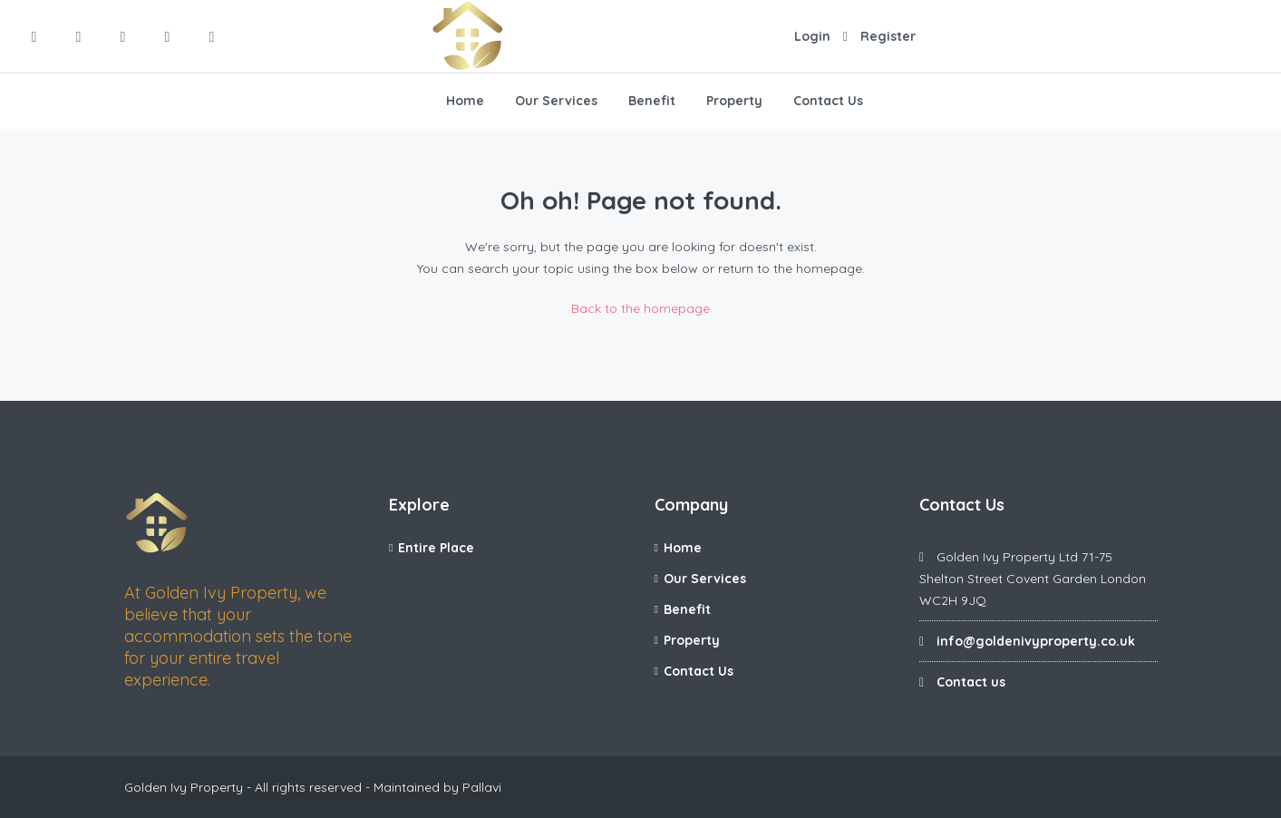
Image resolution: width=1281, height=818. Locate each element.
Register (888, 36)
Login (812, 36)
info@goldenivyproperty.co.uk (1035, 641)
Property (734, 101)
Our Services (556, 101)
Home (465, 101)
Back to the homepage (640, 308)
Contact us (970, 682)
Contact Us (828, 101)
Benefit (651, 101)
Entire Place (436, 548)
